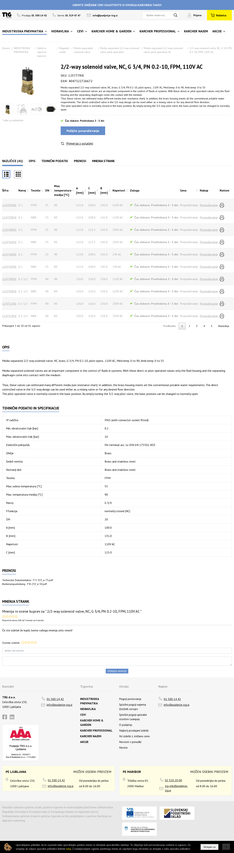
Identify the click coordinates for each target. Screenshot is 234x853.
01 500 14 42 (55, 699)
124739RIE (9, 217)
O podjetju (125, 725)
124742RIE (9, 254)
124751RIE (9, 303)
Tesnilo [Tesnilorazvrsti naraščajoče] (35, 190)
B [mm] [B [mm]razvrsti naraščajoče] (104, 190)
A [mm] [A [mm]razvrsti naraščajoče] (79, 190)
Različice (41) (12, 161)
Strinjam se (209, 847)
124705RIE (9, 205)
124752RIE (9, 316)
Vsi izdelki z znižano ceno (134, 736)
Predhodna (169, 326)
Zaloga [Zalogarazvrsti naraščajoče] (134, 190)
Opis (32, 161)
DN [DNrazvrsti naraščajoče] (47, 190)
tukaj (68, 848)
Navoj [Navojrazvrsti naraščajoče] (22, 190)
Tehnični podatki (54, 161)
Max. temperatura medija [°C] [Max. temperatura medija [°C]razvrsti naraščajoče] (62, 190)
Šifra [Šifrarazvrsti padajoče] (5, 190)
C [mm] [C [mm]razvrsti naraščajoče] (92, 190)
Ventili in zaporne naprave (41, 52)
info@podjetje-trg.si (105, 15)
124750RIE (9, 291)
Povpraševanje (209, 205)
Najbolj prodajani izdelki (134, 730)
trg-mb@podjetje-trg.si (176, 788)
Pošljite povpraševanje (83, 131)
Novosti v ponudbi (130, 742)
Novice (123, 747)
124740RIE (9, 230)
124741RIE (9, 242)
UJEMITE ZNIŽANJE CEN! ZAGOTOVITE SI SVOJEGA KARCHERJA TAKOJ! (117, 5)
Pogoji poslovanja (130, 699)
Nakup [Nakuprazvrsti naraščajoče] (204, 190)
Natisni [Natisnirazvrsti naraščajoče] (224, 190)
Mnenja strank (103, 161)
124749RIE (9, 279)
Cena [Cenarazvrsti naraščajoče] (183, 190)
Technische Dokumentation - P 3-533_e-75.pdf (27, 580)
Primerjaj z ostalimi (79, 143)
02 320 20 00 (173, 780)
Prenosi (80, 161)
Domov (6, 48)
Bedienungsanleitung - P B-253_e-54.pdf (24, 584)
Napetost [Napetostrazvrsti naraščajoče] (118, 190)
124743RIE (9, 266)
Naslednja (223, 326)
